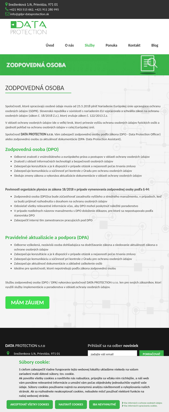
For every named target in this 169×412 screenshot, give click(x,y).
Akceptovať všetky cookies (29, 404)
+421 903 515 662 (21, 9)
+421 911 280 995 (47, 9)
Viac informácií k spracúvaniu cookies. (140, 405)
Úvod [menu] (50, 45)
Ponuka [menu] (111, 45)
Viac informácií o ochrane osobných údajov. (142, 402)
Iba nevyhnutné (104, 404)
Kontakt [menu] (134, 45)
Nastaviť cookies (71, 404)
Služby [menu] (90, 45)
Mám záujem (27, 302)
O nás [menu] (69, 45)
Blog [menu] (154, 45)
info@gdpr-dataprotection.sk (29, 14)
